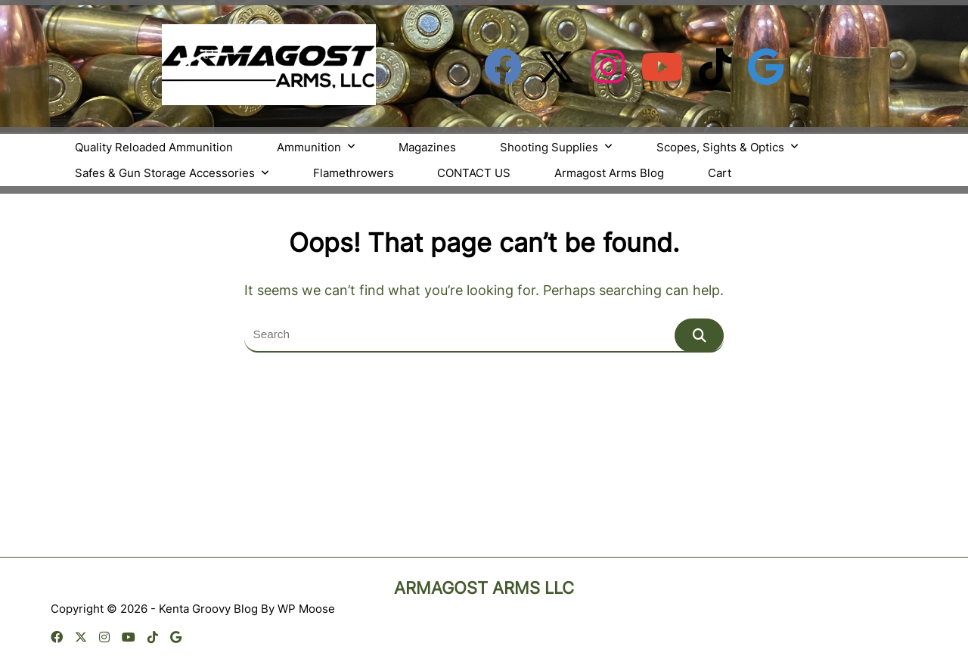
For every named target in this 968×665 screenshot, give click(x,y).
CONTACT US (473, 173)
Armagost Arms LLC (484, 588)
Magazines (427, 147)
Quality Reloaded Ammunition (154, 147)
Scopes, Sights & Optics (727, 147)
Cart (719, 173)
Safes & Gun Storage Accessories (172, 173)
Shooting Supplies (556, 147)
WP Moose (306, 608)
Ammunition (316, 147)
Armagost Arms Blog (609, 173)
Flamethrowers (353, 173)
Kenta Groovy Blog (208, 608)
